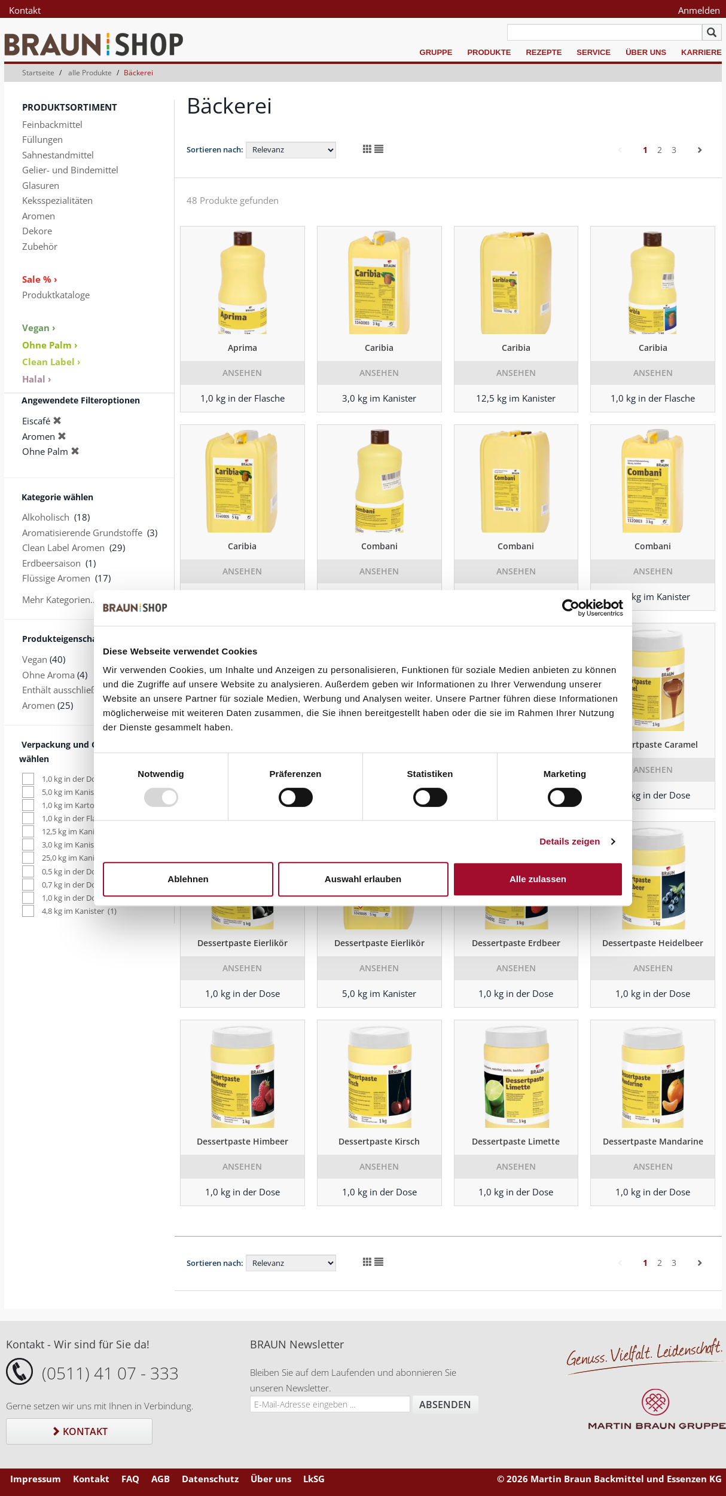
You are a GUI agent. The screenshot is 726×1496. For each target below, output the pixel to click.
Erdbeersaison (51, 563)
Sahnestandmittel (58, 155)
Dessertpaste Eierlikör (242, 943)
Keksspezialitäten (57, 200)
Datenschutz (210, 1479)
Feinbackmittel (52, 124)
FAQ (130, 1479)
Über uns (646, 52)
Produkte (489, 52)
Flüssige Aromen (56, 578)
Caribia (379, 347)
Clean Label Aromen (63, 547)
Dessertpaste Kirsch (379, 1141)
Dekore (37, 231)
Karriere (701, 52)
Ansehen (242, 372)
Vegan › (39, 328)
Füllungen (42, 139)
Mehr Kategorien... (59, 599)
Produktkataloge (56, 295)
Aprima (242, 347)
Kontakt (25, 10)
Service (593, 52)
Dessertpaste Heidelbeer (652, 943)
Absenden (445, 1404)
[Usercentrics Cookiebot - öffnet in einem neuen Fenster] (570, 608)
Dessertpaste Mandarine (653, 1141)
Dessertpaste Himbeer (242, 1141)
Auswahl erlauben (363, 879)
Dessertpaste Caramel (653, 744)
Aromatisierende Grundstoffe (82, 533)
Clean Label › (51, 362)
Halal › (36, 379)
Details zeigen (569, 841)
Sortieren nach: (215, 149)
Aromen (38, 216)
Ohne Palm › (50, 345)
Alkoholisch (45, 517)
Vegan (34, 659)
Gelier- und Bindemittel (70, 170)
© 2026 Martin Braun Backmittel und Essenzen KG (609, 1479)
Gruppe (436, 52)
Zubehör (39, 246)
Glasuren (40, 185)
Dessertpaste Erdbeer (516, 943)
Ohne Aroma (48, 675)
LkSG (314, 1479)
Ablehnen (187, 879)
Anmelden (699, 10)
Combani (379, 546)
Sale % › (39, 279)
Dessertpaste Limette (516, 1141)
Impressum (35, 1479)
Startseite (38, 73)
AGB (160, 1479)
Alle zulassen (538, 879)
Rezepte (544, 52)
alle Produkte (90, 73)
